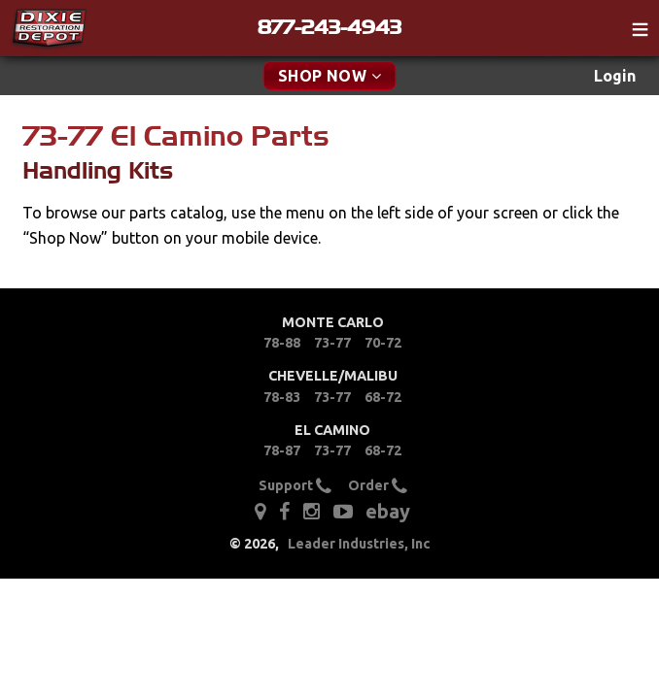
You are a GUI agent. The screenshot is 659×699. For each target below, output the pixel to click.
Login (615, 75)
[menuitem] (615, 76)
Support (295, 485)
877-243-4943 (329, 27)
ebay (387, 511)
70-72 (382, 342)
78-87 (281, 450)
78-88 (281, 342)
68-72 (382, 397)
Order (377, 485)
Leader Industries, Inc (359, 543)
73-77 (332, 342)
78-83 (281, 397)
